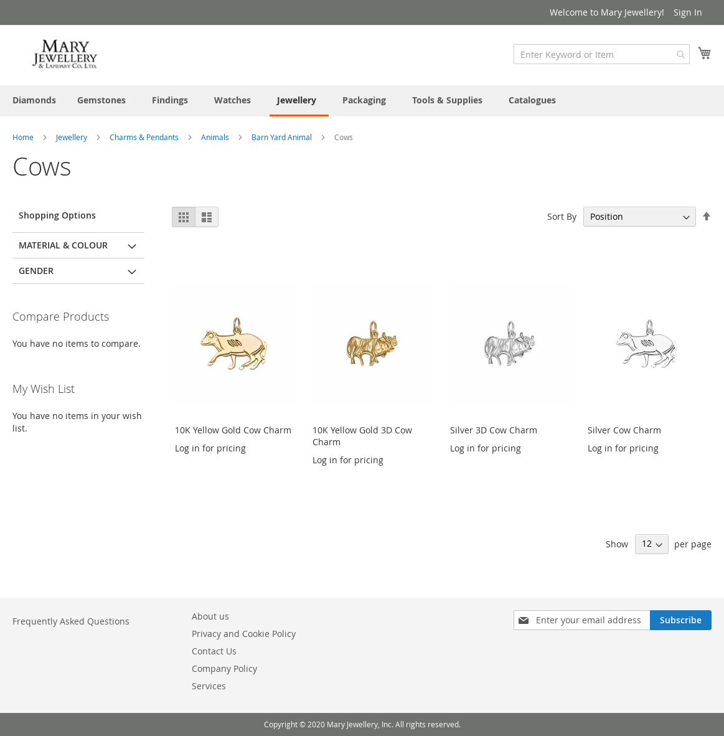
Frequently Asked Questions (70, 621)
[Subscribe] (681, 620)
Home (23, 137)
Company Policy (224, 668)
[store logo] (65, 54)
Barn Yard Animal (283, 137)
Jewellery (72, 137)
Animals (216, 137)
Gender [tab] (36, 270)
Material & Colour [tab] (63, 245)
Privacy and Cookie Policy (244, 633)
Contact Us (214, 651)
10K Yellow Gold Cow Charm (233, 430)
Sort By (561, 216)
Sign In (688, 12)
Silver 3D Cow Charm (493, 430)
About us (210, 616)
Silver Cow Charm (624, 430)
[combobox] (602, 54)
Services (209, 686)
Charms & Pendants (145, 137)
